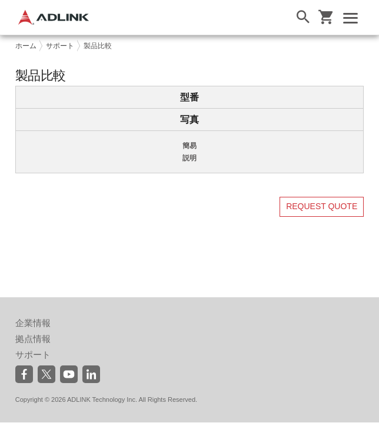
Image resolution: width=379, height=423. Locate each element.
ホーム (25, 46)
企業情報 (33, 323)
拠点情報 (33, 339)
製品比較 (98, 46)
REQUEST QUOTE (321, 206)
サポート (60, 46)
